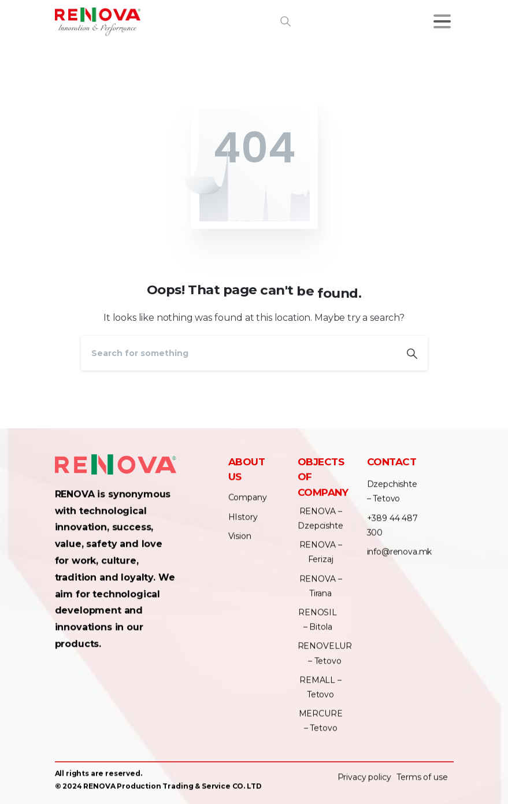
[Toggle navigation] (442, 21)
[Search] (238, 353)
